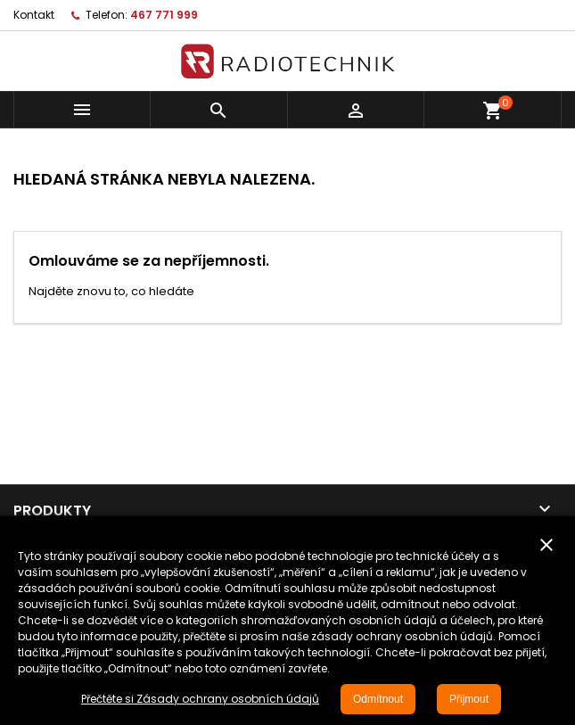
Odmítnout (378, 699)
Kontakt (33, 14)
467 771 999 (164, 14)
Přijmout (469, 699)
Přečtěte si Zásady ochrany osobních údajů (200, 698)
